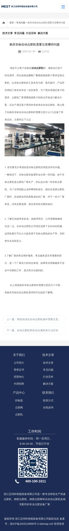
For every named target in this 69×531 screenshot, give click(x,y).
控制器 (19, 400)
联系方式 (48, 400)
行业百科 (31, 33)
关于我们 (19, 354)
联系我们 (48, 392)
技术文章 (7, 33)
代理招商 (19, 383)
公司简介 (19, 362)
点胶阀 (19, 407)
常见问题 (20, 22)
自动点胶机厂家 (29, 75)
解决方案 (43, 33)
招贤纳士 (19, 376)
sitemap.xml (46, 523)
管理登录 (59, 523)
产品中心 (19, 392)
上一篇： (36, 319)
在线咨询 (48, 407)
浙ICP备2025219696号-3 (24, 523)
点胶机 (19, 414)
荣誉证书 (19, 369)
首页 (11, 22)
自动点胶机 (37, 68)
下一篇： (32, 330)
